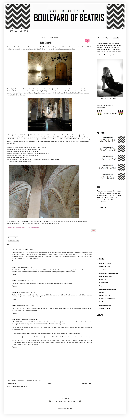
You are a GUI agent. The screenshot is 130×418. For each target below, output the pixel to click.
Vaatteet (104, 202)
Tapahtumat (112, 200)
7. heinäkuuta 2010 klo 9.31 (27, 292)
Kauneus (109, 193)
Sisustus (100, 200)
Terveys (119, 200)
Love (18, 238)
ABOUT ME (24, 31)
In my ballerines (104, 283)
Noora (14, 267)
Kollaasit (115, 193)
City (105, 191)
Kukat (102, 195)
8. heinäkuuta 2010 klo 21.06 (25, 306)
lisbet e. (101, 292)
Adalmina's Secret (105, 263)
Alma (14, 250)
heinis (14, 306)
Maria (14, 280)
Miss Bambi (16, 319)
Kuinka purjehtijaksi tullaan (107, 289)
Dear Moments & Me (105, 276)
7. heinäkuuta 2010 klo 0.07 (25, 267)
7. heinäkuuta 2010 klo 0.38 (25, 280)
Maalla (119, 195)
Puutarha (118, 198)
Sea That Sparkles (105, 305)
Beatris (16, 236)
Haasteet (109, 191)
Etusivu (49, 383)
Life (15, 238)
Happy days (103, 279)
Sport (105, 200)
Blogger (69, 408)
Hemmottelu (117, 191)
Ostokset (112, 198)
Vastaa (14, 261)
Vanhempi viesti (86, 383)
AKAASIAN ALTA (104, 267)
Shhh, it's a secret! (105, 308)
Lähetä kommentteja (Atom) (19, 386)
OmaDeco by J (103, 302)
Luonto (114, 195)
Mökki (106, 198)
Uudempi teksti (12, 383)
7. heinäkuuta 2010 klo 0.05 (24, 250)
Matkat (100, 198)
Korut (119, 193)
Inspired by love (104, 286)
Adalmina (15, 292)
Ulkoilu (99, 202)
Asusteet (100, 191)
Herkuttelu (102, 193)
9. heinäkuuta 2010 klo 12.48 (28, 319)
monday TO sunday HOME (107, 299)
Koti (98, 195)
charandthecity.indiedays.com (108, 273)
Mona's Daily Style (105, 295)
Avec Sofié (102, 270)
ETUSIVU (13, 31)
